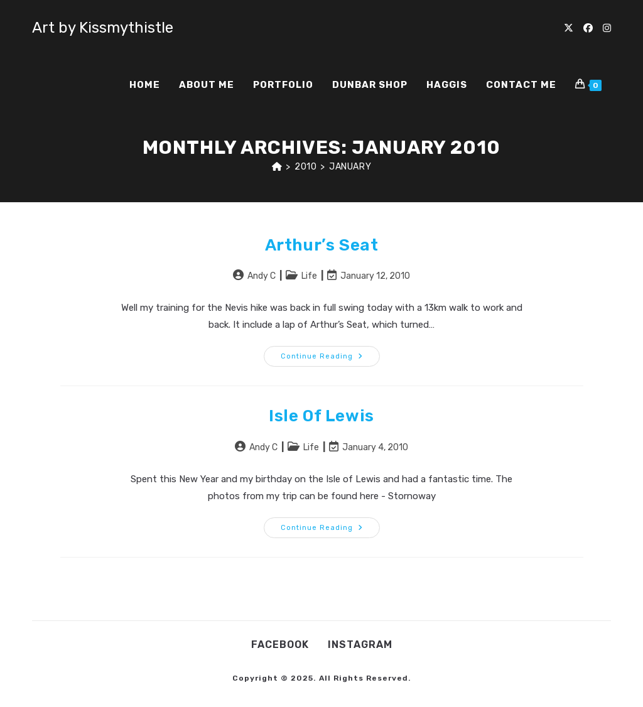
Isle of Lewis (321, 416)
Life (309, 276)
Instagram (360, 644)
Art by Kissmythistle (102, 27)
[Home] (277, 166)
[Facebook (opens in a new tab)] (588, 28)
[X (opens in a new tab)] (568, 28)
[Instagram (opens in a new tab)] (607, 28)
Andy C (261, 276)
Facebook (280, 644)
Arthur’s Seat (322, 245)
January (350, 166)
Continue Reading (330, 359)
